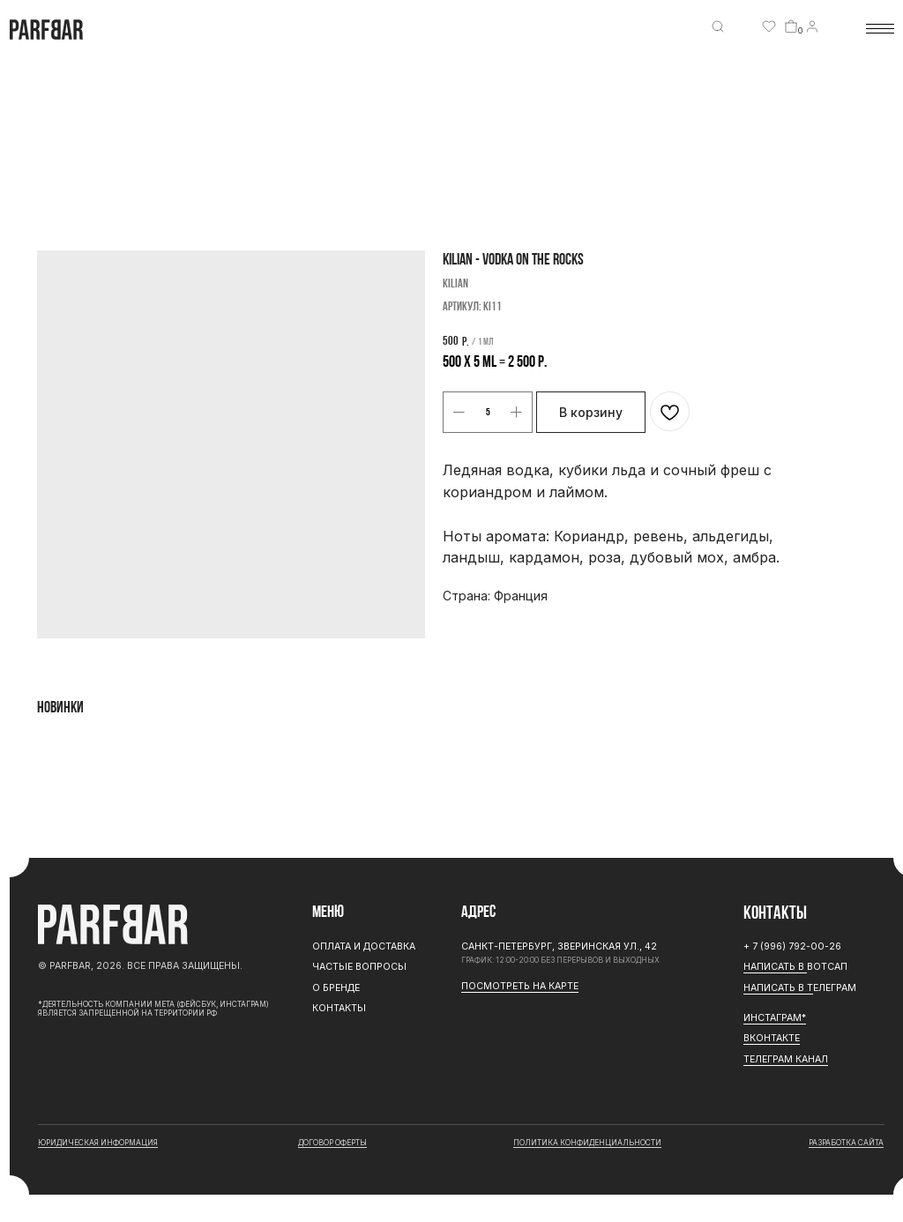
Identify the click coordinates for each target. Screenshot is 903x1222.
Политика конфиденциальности (587, 1142)
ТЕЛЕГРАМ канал (785, 1059)
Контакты (339, 1008)
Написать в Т (778, 988)
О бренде (336, 988)
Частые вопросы (359, 966)
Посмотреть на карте (519, 986)
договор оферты (332, 1142)
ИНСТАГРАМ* (774, 1018)
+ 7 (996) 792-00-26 (792, 946)
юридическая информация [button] (98, 1142)
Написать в (775, 966)
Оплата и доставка (363, 946)
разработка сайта (846, 1142)
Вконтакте (771, 1038)
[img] (718, 26)
